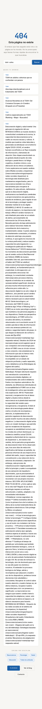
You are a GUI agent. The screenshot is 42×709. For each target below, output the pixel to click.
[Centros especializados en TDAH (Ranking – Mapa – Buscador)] (21, 115)
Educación (12, 660)
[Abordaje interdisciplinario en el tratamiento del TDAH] (21, 89)
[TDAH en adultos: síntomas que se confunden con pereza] (21, 77)
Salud (33, 655)
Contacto (21, 674)
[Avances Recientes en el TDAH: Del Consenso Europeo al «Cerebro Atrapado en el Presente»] (21, 102)
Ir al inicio (13, 668)
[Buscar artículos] (17, 62)
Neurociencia (11, 655)
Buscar (37, 62)
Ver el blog (28, 668)
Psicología (23, 655)
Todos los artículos (26, 660)
